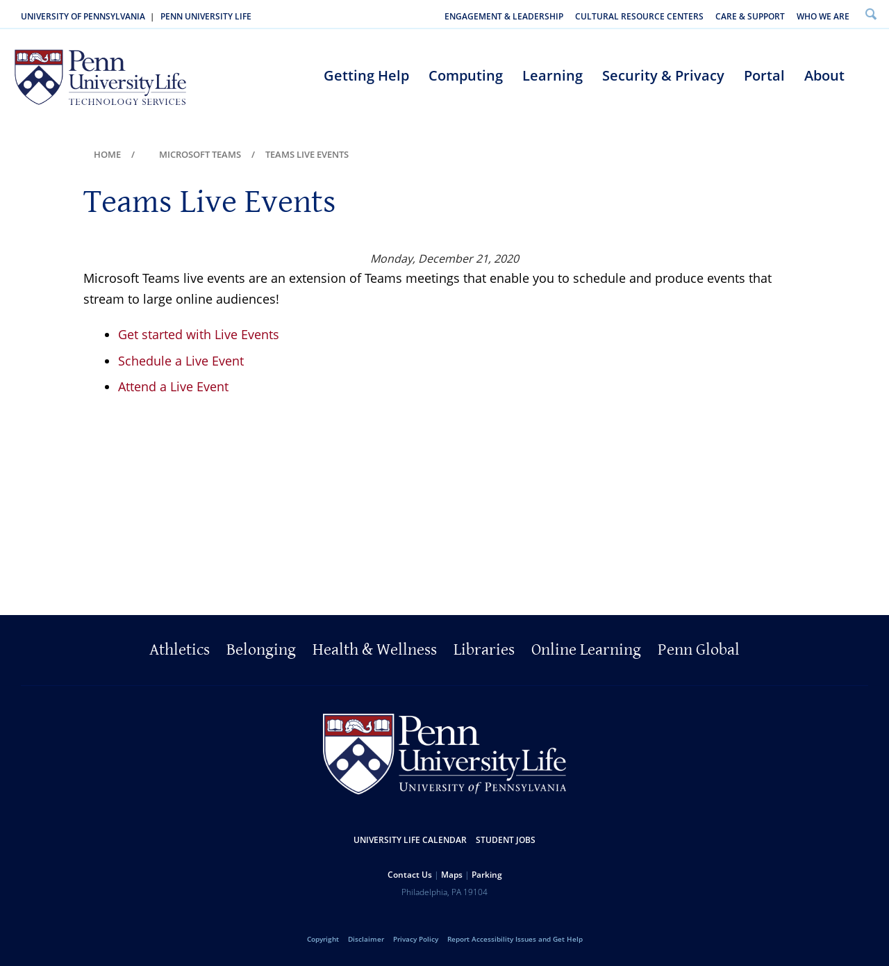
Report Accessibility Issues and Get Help (515, 939)
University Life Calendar (410, 840)
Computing (466, 75)
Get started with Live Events (198, 334)
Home (107, 154)
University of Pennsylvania (83, 16)
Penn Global (699, 650)
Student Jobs (505, 840)
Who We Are (823, 16)
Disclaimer (366, 939)
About (824, 75)
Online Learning (586, 650)
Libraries (484, 650)
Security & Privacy (663, 75)
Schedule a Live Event (181, 360)
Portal (764, 75)
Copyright (323, 939)
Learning (552, 75)
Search (870, 13)
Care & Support (750, 16)
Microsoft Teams (200, 154)
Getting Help (366, 75)
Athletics (179, 650)
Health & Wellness (375, 650)
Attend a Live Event (173, 386)
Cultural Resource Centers (639, 16)
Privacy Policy (415, 939)
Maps (452, 875)
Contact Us (410, 875)
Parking (487, 875)
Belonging (261, 650)
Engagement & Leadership (503, 16)
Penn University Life (205, 16)
